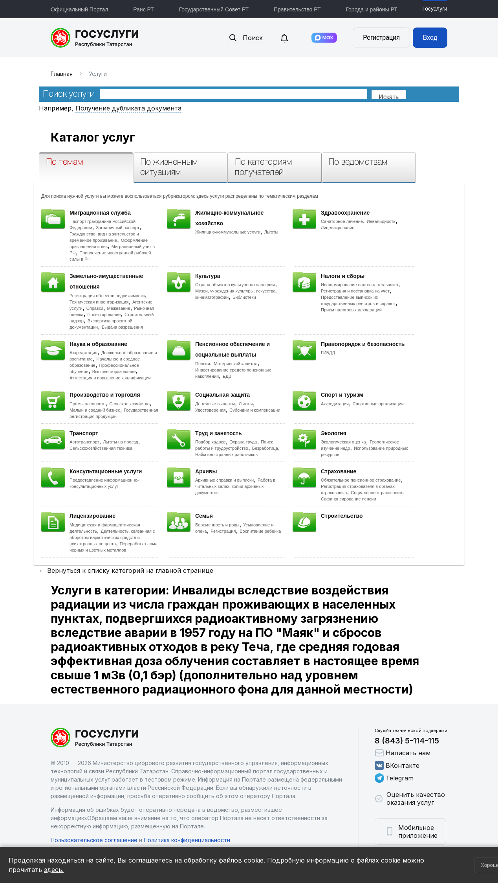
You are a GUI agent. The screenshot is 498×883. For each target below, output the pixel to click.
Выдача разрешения (122, 327)
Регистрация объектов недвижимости (107, 295)
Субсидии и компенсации (254, 410)
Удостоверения (210, 410)
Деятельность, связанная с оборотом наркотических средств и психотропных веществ (112, 537)
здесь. (54, 870)
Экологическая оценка (343, 442)
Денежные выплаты (215, 403)
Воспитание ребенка (260, 531)
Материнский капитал (235, 363)
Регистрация (381, 37)
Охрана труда (243, 442)
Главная (62, 73)
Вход (430, 37)
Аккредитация (83, 352)
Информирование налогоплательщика (359, 284)
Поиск (245, 37)
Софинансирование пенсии (348, 499)
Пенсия (202, 363)
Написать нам (402, 753)
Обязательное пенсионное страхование (361, 480)
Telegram (394, 778)
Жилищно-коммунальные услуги (227, 232)
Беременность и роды (217, 524)
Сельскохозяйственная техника (101, 448)
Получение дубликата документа (128, 108)
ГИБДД (328, 352)
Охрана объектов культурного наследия (235, 284)
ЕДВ (227, 376)
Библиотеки (244, 297)
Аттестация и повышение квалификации (110, 377)
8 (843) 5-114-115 (407, 740)
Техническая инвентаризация (99, 302)
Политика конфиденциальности (187, 840)
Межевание (118, 308)
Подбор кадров (210, 442)
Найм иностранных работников (226, 454)
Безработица (265, 448)
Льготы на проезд (120, 442)
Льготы (271, 232)
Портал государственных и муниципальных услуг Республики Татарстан (95, 38)
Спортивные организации (378, 403)
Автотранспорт (84, 442)
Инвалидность (381, 221)
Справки (94, 308)
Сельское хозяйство (129, 403)
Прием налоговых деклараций (351, 309)
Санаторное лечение (342, 221)
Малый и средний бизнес (95, 410)
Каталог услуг (93, 137)
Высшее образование (114, 371)
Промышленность (88, 403)
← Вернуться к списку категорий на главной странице (126, 570)
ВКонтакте (397, 765)
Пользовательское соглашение (94, 840)
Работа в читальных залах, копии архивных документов (235, 486)
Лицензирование (337, 227)
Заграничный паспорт (117, 227)
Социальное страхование (376, 492)
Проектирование (104, 314)
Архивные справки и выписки (224, 480)
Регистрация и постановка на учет (355, 291)
